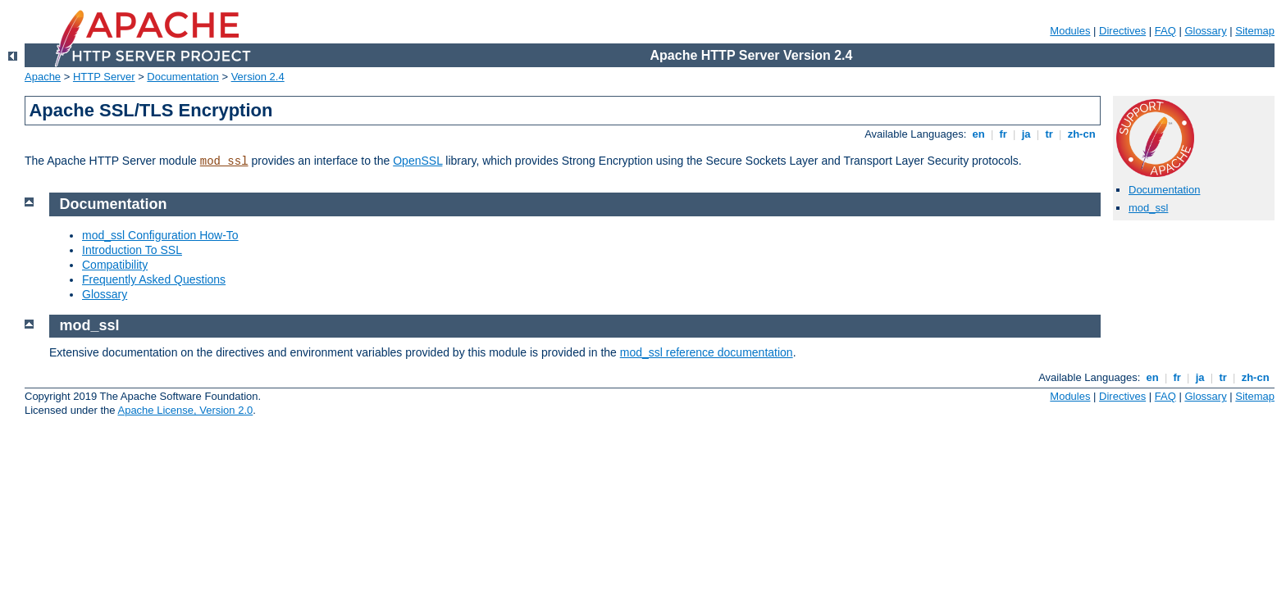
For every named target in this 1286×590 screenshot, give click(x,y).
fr (1003, 134)
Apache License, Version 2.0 (185, 410)
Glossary (1205, 31)
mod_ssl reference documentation (706, 352)
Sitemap (1255, 31)
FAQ (1165, 31)
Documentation (182, 76)
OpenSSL (417, 160)
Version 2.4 (258, 76)
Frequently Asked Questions (154, 279)
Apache (43, 76)
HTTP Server (104, 76)
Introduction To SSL (132, 249)
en (978, 134)
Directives (1122, 31)
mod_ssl (224, 161)
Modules (1070, 31)
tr (1049, 134)
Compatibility (115, 264)
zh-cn (1081, 134)
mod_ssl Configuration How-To (160, 235)
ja (1026, 134)
